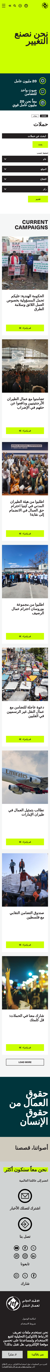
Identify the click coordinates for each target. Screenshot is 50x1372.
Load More (25, 1062)
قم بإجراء (10, 6)
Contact (25, 1225)
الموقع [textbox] (43, 169)
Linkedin (33, 1256)
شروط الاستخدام (28, 1323)
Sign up (25, 1197)
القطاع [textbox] (43, 179)
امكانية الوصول (29, 1318)
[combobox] (25, 159)
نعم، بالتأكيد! (38, 1354)
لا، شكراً (12, 1354)
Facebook (25, 1248)
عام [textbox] (44, 159)
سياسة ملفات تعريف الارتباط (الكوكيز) (16, 1366)
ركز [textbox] (44, 189)
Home (44, 116)
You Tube (16, 1248)
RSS (16, 1256)
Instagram (25, 1256)
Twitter (33, 1248)
